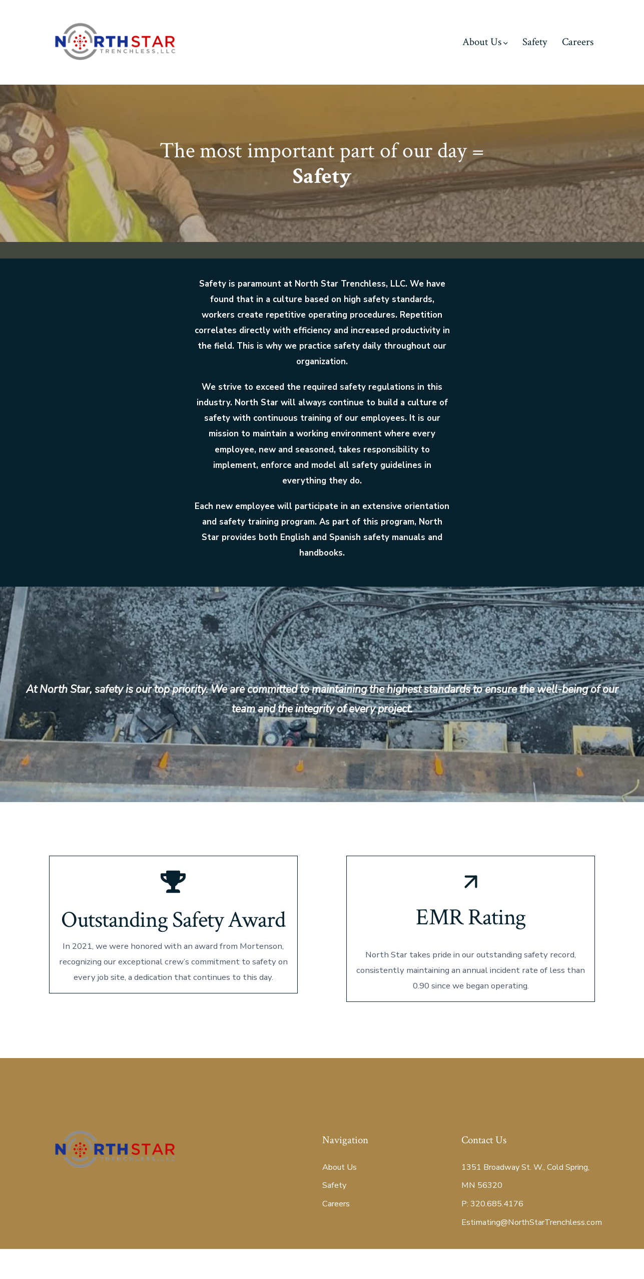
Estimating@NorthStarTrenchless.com (531, 1251)
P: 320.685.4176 (492, 1233)
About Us (485, 42)
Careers (577, 42)
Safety (534, 42)
